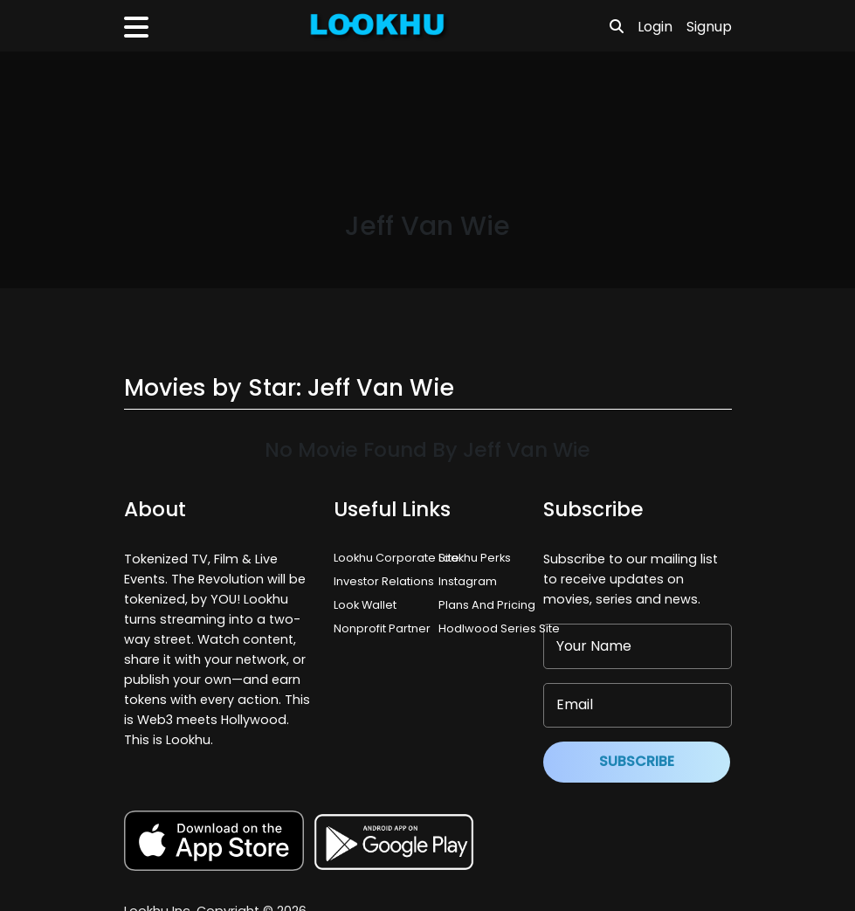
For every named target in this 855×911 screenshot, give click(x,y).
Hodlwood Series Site (499, 628)
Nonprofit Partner (382, 628)
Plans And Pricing (486, 604)
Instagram (467, 581)
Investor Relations (384, 581)
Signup (709, 27)
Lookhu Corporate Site (399, 557)
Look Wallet (365, 604)
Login (655, 27)
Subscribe (636, 761)
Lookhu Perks (474, 557)
